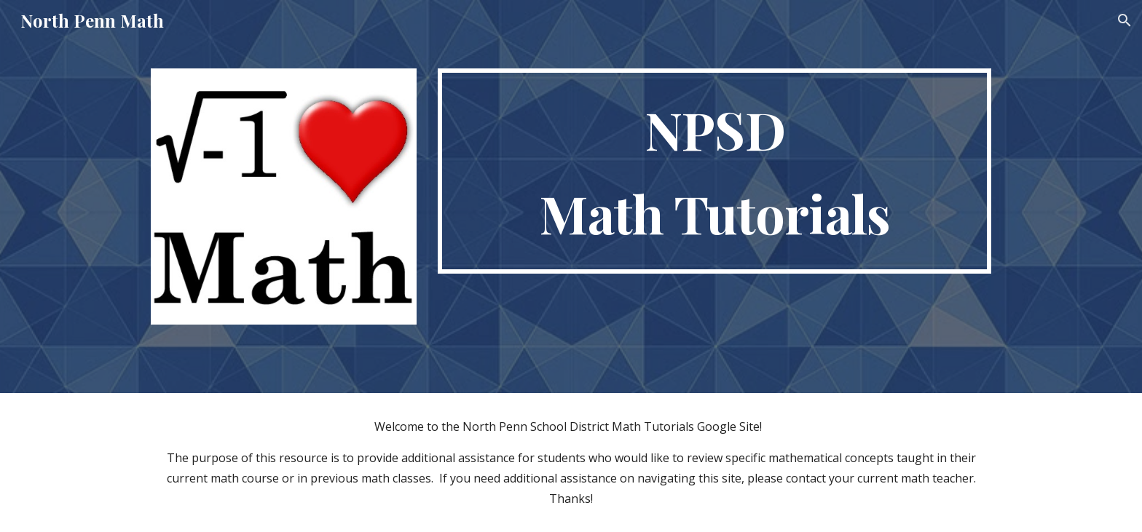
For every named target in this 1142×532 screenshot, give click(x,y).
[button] (1124, 20)
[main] (714, 171)
